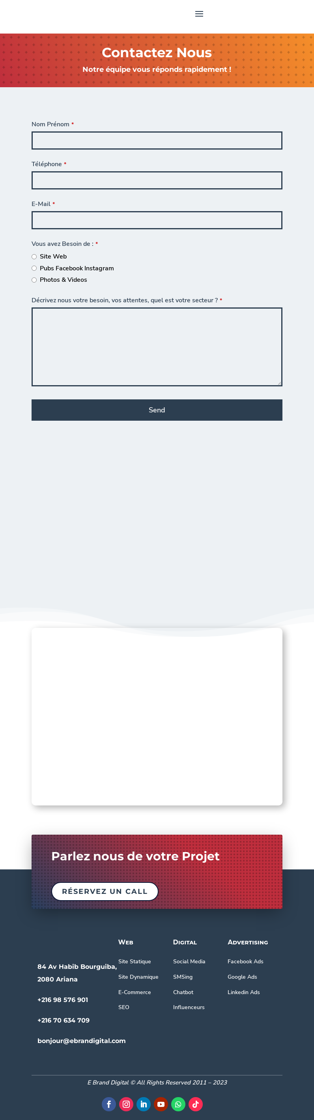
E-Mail (43, 204)
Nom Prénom (53, 124)
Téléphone (49, 164)
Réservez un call (105, 891)
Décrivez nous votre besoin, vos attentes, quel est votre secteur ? (127, 300)
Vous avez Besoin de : (65, 244)
